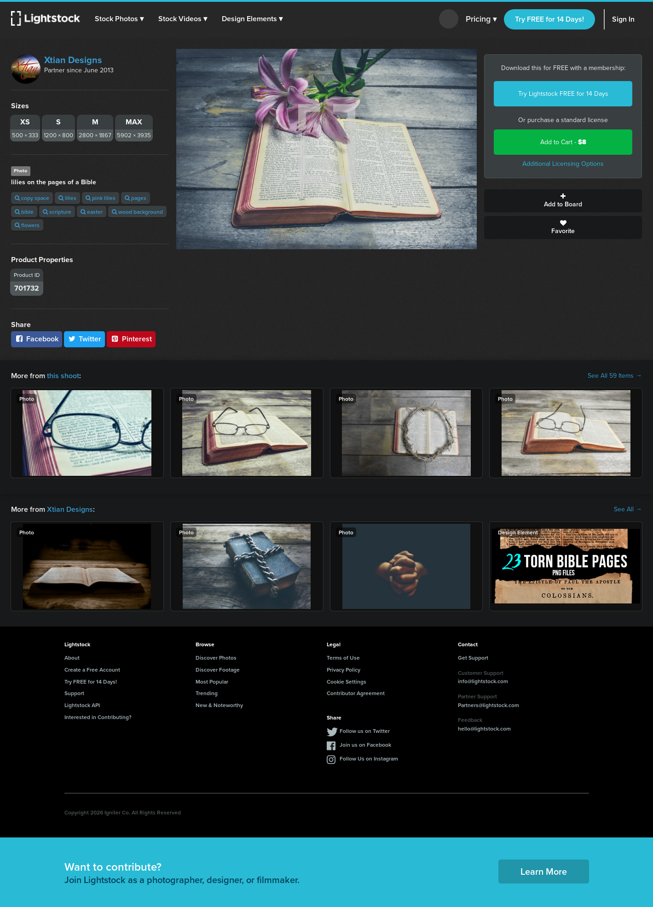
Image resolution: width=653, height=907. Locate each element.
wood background (137, 212)
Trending (207, 693)
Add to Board (563, 201)
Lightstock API (82, 705)
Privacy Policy (343, 669)
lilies (67, 198)
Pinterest (131, 339)
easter (92, 212)
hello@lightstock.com (484, 728)
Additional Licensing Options (563, 164)
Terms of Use (343, 657)
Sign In (623, 19)
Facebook (36, 339)
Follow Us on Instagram (369, 758)
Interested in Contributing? (98, 717)
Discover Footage (218, 669)
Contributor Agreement (356, 693)
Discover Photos (216, 657)
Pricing (481, 19)
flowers (27, 225)
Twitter (85, 339)
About (72, 657)
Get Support (473, 657)
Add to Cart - (563, 142)
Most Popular (212, 681)
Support (74, 693)
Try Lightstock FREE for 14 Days (563, 94)
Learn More (543, 871)
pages (135, 198)
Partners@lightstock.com (488, 705)
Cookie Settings (346, 681)
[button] (119, 19)
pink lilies (101, 198)
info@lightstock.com (483, 681)
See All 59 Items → (615, 375)
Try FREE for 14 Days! (549, 19)
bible (24, 212)
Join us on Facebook (365, 745)
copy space (32, 198)
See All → (628, 509)
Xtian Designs (73, 60)
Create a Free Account (92, 669)
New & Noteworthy (219, 705)
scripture (57, 212)
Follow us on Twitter (365, 731)
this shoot (63, 375)
